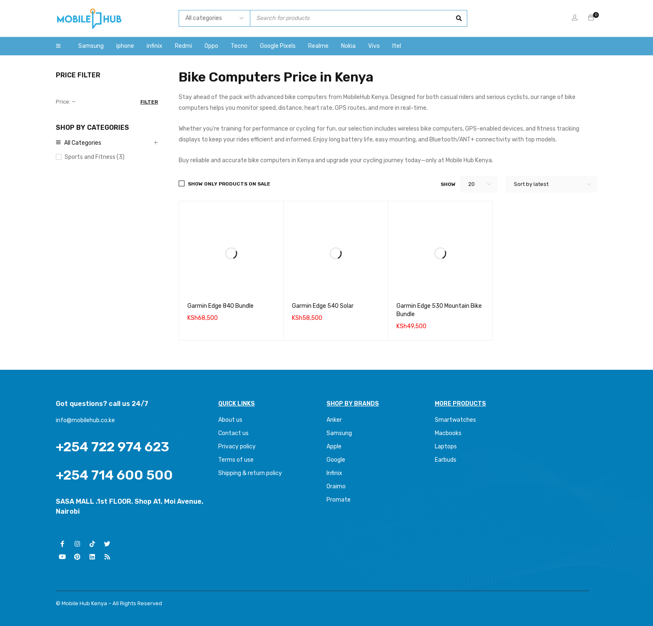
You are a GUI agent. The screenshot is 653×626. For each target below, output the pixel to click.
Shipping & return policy (250, 473)
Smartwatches (456, 419)
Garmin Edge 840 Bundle (220, 305)
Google (335, 459)
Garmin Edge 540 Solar (323, 305)
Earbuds (445, 459)
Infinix (334, 473)
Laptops (446, 446)
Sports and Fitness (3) (95, 157)
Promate (338, 499)
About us (230, 419)
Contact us (233, 433)
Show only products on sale (229, 184)
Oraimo (336, 486)
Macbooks (448, 433)
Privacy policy (237, 446)
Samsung (339, 433)
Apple (333, 446)
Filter (149, 102)
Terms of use (236, 459)
